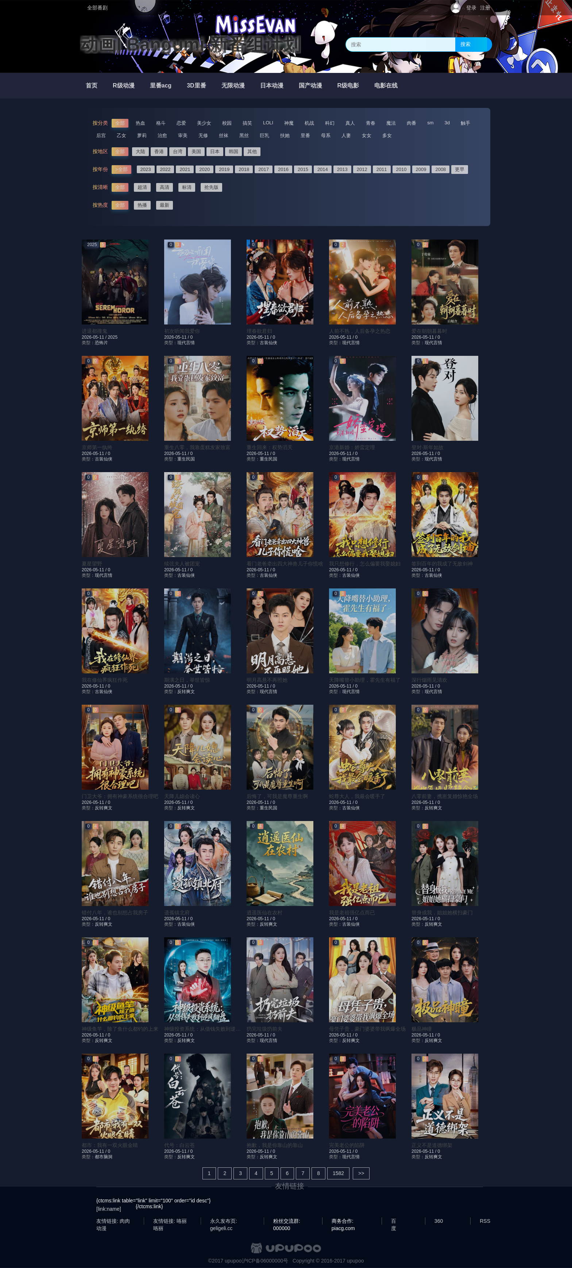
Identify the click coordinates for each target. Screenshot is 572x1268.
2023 (145, 169)
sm (430, 122)
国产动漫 (310, 85)
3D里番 (196, 85)
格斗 (161, 123)
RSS (485, 1221)
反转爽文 (186, 691)
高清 (164, 187)
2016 (283, 169)
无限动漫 (233, 85)
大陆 (140, 151)
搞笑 (247, 123)
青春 (370, 123)
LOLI (268, 122)
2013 (342, 169)
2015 (303, 169)
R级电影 (348, 85)
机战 (309, 123)
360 (438, 1221)
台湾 (177, 151)
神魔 (289, 123)
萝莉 (142, 135)
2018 (244, 169)
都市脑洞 (103, 1156)
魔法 (391, 123)
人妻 (346, 135)
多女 (387, 135)
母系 (326, 135)
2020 (204, 169)
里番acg (161, 85)
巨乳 (264, 135)
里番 (305, 135)
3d (447, 122)
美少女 (204, 123)
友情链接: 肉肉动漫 (113, 1221)
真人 (350, 123)
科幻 (330, 123)
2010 (401, 169)
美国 (196, 151)
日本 (215, 151)
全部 (120, 123)
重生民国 (186, 459)
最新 (164, 205)
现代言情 (186, 342)
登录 (471, 8)
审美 (183, 135)
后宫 (101, 135)
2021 (184, 169)
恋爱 (181, 123)
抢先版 (211, 187)
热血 (140, 123)
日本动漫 (271, 85)
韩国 (233, 151)
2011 (381, 169)
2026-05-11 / (95, 337)
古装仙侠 (268, 342)
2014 (322, 169)
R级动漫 (124, 85)
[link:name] (108, 1209)
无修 (203, 135)
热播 (142, 205)
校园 (227, 123)
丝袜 (223, 135)
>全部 (121, 169)
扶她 (285, 135)
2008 (440, 169)
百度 (393, 1221)
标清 (187, 187)
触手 (465, 123)
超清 (142, 187)
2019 (224, 169)
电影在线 (386, 85)
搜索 (465, 44)
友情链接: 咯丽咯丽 (170, 1221)
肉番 (411, 123)
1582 (338, 1173)
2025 (112, 337)
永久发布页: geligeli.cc (223, 1221)
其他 (252, 151)
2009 (421, 169)
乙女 (121, 135)
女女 (366, 135)
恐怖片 (101, 342)
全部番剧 (97, 8)
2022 (165, 169)
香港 (159, 151)
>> (361, 1173)
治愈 (162, 135)
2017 (263, 169)
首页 (91, 85)
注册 (485, 8)
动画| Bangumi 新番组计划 (190, 44)
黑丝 (244, 135)
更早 (459, 169)
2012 (362, 169)
